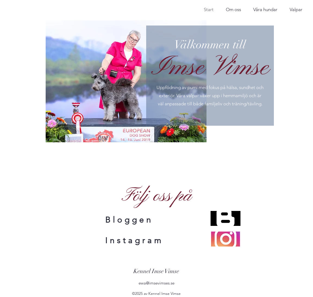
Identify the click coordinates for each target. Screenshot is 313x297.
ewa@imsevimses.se (156, 283)
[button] (265, 9)
